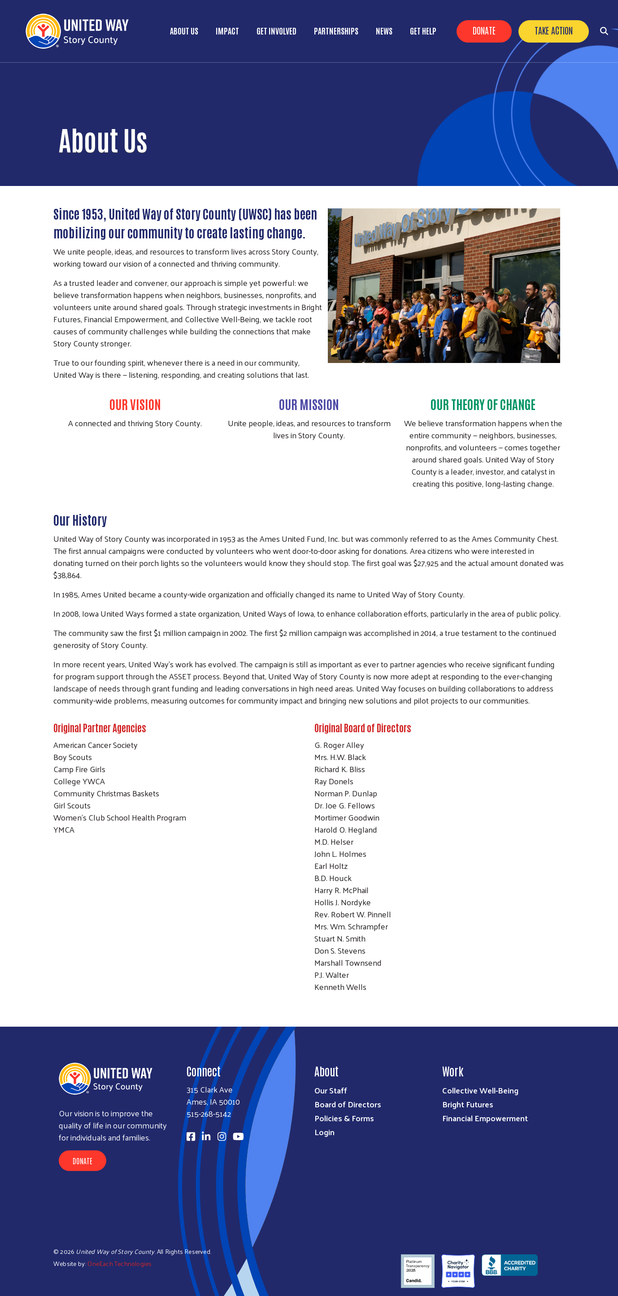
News (384, 30)
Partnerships (336, 30)
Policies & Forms (344, 1118)
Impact (227, 30)
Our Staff (330, 1090)
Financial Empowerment (485, 1118)
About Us (184, 30)
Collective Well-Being (480, 1090)
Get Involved (276, 30)
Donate (484, 30)
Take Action (554, 30)
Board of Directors (347, 1104)
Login (324, 1132)
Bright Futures (467, 1104)
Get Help (423, 30)
